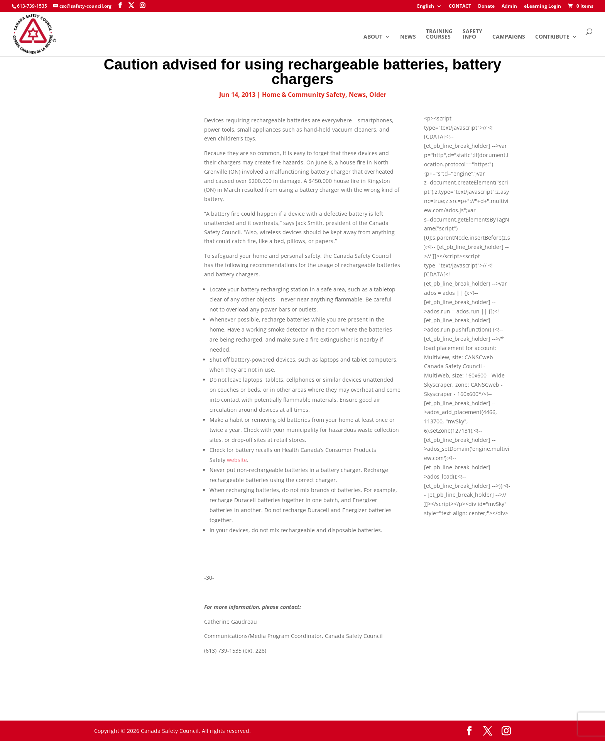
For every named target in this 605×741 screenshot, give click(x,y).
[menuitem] (429, 8)
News (408, 37)
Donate (486, 6)
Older (377, 94)
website (237, 460)
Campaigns (508, 37)
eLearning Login (542, 6)
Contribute (552, 37)
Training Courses (439, 34)
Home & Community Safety (303, 94)
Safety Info (472, 34)
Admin (509, 6)
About (372, 37)
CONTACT (460, 6)
